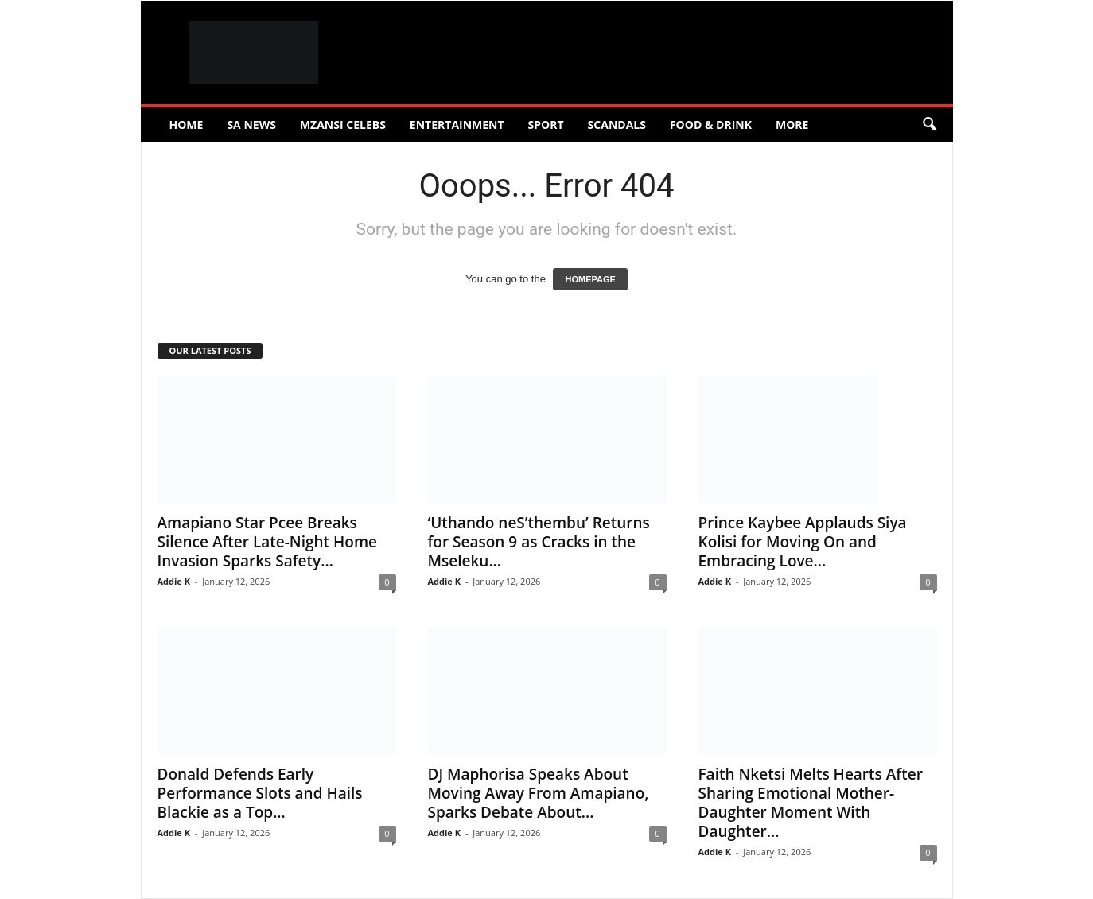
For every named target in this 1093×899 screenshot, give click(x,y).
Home (186, 124)
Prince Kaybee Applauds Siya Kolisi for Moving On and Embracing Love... (802, 541)
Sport (546, 124)
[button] (929, 124)
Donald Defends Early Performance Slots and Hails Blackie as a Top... (260, 793)
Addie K (174, 581)
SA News (251, 124)
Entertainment (457, 124)
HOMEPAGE (590, 279)
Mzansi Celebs (343, 124)
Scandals (617, 124)
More (792, 124)
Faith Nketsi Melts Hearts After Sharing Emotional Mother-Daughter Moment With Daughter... (810, 803)
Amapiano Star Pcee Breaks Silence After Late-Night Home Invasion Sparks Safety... (268, 541)
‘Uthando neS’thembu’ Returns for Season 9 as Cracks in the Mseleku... (539, 541)
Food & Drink (711, 124)
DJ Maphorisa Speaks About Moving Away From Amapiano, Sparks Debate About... (538, 793)
